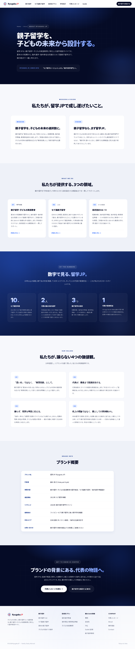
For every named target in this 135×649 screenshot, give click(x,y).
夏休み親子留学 (43, 626)
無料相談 (111, 626)
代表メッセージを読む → (54, 589)
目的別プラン (52, 4)
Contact (111, 629)
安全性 (87, 622)
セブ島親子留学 (40, 4)
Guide (85, 4)
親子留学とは (42, 618)
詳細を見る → (15, 233)
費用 (86, 618)
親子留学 (28, 4)
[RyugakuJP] (11, 3)
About (110, 622)
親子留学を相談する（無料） (81, 589)
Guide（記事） (89, 629)
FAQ (86, 626)
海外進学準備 (66, 618)
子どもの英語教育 (67, 626)
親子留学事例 (89, 633)
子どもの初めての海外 (45, 629)
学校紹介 (63, 4)
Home (19, 26)
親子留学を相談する (124, 4)
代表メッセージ (74, 4)
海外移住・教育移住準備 (70, 622)
